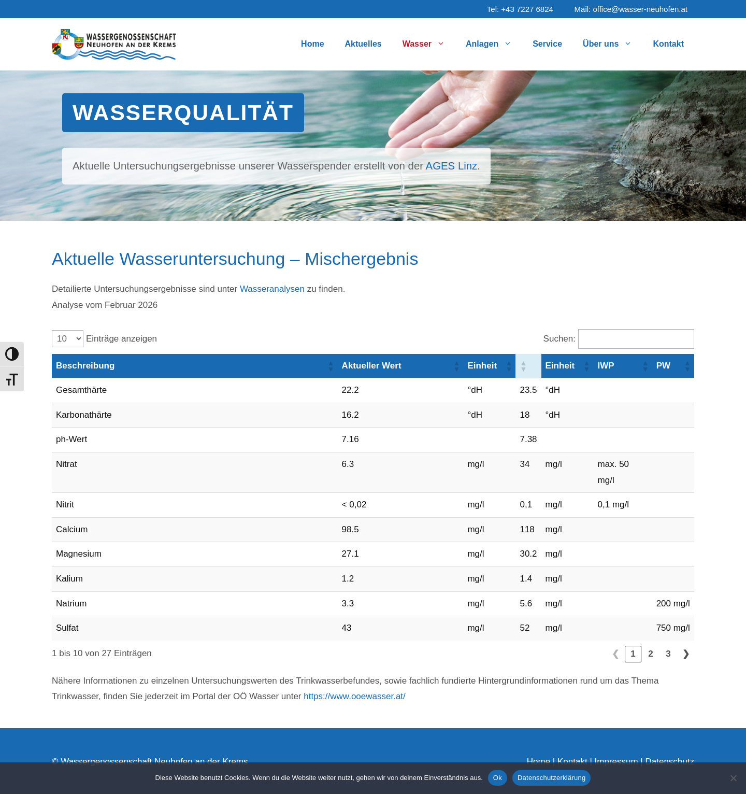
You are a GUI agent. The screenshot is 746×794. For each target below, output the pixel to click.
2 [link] (650, 654)
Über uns (612, 44)
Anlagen (494, 44)
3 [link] (668, 654)
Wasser (429, 44)
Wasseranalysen (272, 289)
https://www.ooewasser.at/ (355, 696)
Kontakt (668, 43)
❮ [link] (615, 654)
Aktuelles (363, 43)
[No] (733, 778)
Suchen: (559, 339)
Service (547, 43)
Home (312, 43)
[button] (330, 366)
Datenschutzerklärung (551, 778)
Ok (497, 778)
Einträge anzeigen (121, 339)
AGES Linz (452, 166)
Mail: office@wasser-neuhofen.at (631, 9)
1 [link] (632, 654)
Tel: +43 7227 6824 (520, 9)
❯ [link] (686, 654)
